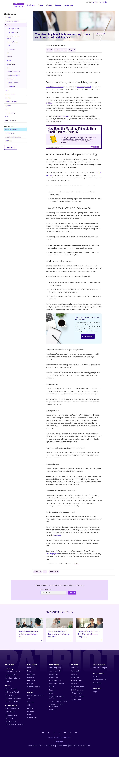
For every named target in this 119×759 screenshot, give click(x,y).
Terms (88, 747)
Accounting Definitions (13, 28)
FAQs (51, 695)
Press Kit (74, 685)
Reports (52, 691)
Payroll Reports (11, 697)
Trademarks (80, 747)
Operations (8, 105)
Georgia (30, 710)
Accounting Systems (12, 42)
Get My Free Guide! (87, 337)
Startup (7, 117)
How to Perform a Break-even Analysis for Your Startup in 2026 (29, 628)
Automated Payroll (12, 703)
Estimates (9, 53)
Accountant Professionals (12, 21)
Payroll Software (9, 133)
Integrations (53, 711)
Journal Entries (11, 79)
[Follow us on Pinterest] (77, 734)
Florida (29, 716)
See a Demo (10, 147)
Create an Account (99, 681)
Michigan (30, 713)
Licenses (72, 747)
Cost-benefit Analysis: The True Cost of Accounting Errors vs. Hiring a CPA (89, 628)
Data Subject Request (47, 747)
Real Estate (31, 682)
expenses (49, 103)
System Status (76, 701)
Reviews (58, 5)
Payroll (7, 109)
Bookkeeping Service (13, 680)
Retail (29, 669)
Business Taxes (11, 49)
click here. (76, 564)
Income (9, 68)
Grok (67, 50)
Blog (45, 572)
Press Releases (76, 682)
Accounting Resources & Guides (13, 37)
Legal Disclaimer (62, 747)
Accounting (8, 25)
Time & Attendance (10, 120)
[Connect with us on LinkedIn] (41, 734)
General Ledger (11, 64)
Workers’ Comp (11, 723)
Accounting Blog (55, 669)
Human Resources (10, 94)
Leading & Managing (11, 101)
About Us (74, 669)
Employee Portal (11, 717)
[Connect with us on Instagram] (59, 734)
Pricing (40, 5)
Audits (8, 45)
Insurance (8, 98)
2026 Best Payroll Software (58, 703)
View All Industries (33, 688)
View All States (32, 719)
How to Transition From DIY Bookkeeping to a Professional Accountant (59, 628)
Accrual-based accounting (55, 87)
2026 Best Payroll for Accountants (56, 707)
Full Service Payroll (12, 694)
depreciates (57, 535)
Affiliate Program (77, 695)
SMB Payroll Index (77, 691)
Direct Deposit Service (13, 700)
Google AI (75, 50)
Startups (30, 685)
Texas (29, 700)
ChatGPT (50, 50)
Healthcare (31, 676)
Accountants (69, 5)
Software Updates (77, 698)
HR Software (8, 141)
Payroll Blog (53, 676)
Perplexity (59, 50)
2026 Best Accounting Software (56, 699)
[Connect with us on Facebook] (47, 734)
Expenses (9, 56)
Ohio (29, 707)
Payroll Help (53, 679)
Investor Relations (77, 688)
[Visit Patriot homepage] (18, 5)
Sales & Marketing (10, 113)
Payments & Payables (13, 82)
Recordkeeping (11, 86)
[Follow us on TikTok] (71, 734)
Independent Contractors (14, 71)
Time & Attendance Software (13, 137)
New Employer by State (35, 697)
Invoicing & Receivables (13, 75)
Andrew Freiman (100, 33)
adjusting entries (63, 116)
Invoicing (9, 683)
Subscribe (72, 593)
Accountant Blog (55, 682)
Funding (9, 60)
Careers (74, 679)
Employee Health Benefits (15, 726)
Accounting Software (11, 129)
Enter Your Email (46, 590)
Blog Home (8, 17)
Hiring (7, 90)
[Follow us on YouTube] (65, 734)
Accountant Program (100, 669)
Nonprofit (30, 672)
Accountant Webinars (56, 685)
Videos (51, 688)
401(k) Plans (10, 720)
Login (105, 2)
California (30, 703)
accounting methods (84, 87)
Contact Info (75, 672)
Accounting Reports (12, 32)
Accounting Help (55, 672)
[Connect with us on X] (53, 734)
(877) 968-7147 (96, 2)
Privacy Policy (33, 747)
